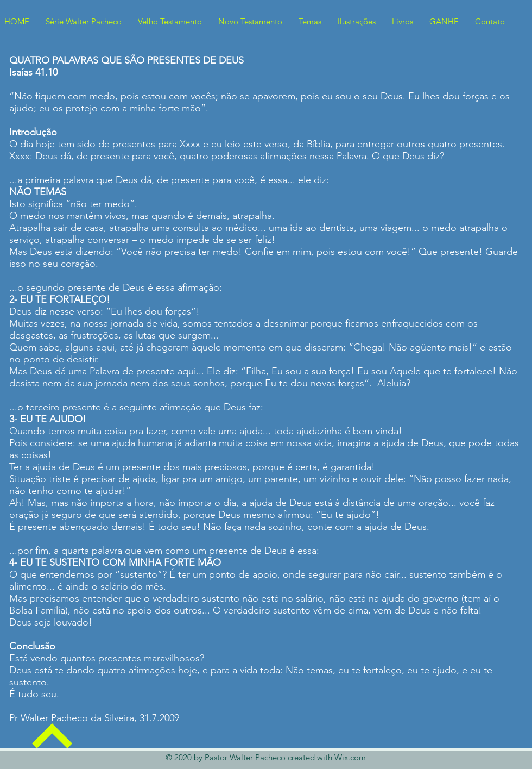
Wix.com (350, 757)
